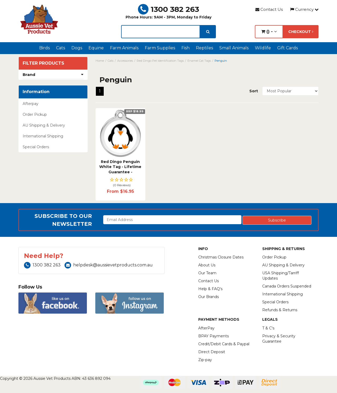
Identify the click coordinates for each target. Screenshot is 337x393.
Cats (60, 47)
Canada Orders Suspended (286, 286)
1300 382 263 (168, 9)
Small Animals (234, 47)
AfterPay (206, 328)
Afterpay (30, 103)
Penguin (221, 61)
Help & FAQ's (210, 288)
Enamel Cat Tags (199, 61)
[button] (120, 183)
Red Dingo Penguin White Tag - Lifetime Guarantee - (120, 166)
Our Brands (208, 296)
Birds (44, 47)
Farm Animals (124, 47)
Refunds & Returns (279, 310)
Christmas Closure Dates (221, 257)
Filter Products (43, 63)
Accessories (125, 61)
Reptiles (204, 47)
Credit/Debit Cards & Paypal (223, 344)
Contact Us (269, 9)
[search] (208, 31)
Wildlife (263, 47)
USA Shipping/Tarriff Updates (280, 276)
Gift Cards (287, 47)
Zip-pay (205, 359)
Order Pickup (35, 114)
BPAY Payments (213, 336)
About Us (206, 265)
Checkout (300, 31)
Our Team (207, 273)
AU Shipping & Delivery (44, 125)
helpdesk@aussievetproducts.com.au (109, 264)
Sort (253, 91)
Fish (185, 47)
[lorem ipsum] (160, 31)
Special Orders (36, 147)
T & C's (268, 328)
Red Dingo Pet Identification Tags (160, 61)
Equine (96, 47)
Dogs (76, 47)
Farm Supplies (160, 47)
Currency (304, 9)
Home (100, 61)
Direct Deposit (211, 351)
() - (269, 31)
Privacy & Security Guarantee (278, 339)
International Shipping (43, 136)
